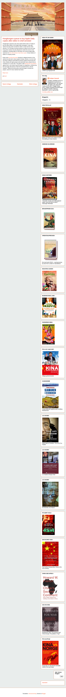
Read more (5, 72)
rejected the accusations (30, 63)
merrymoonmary (32, 693)
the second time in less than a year (18, 53)
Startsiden (20, 84)
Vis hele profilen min (47, 92)
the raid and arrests (13, 57)
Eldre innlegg (33, 84)
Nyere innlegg (7, 84)
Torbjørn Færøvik (54, 78)
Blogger (44, 693)
